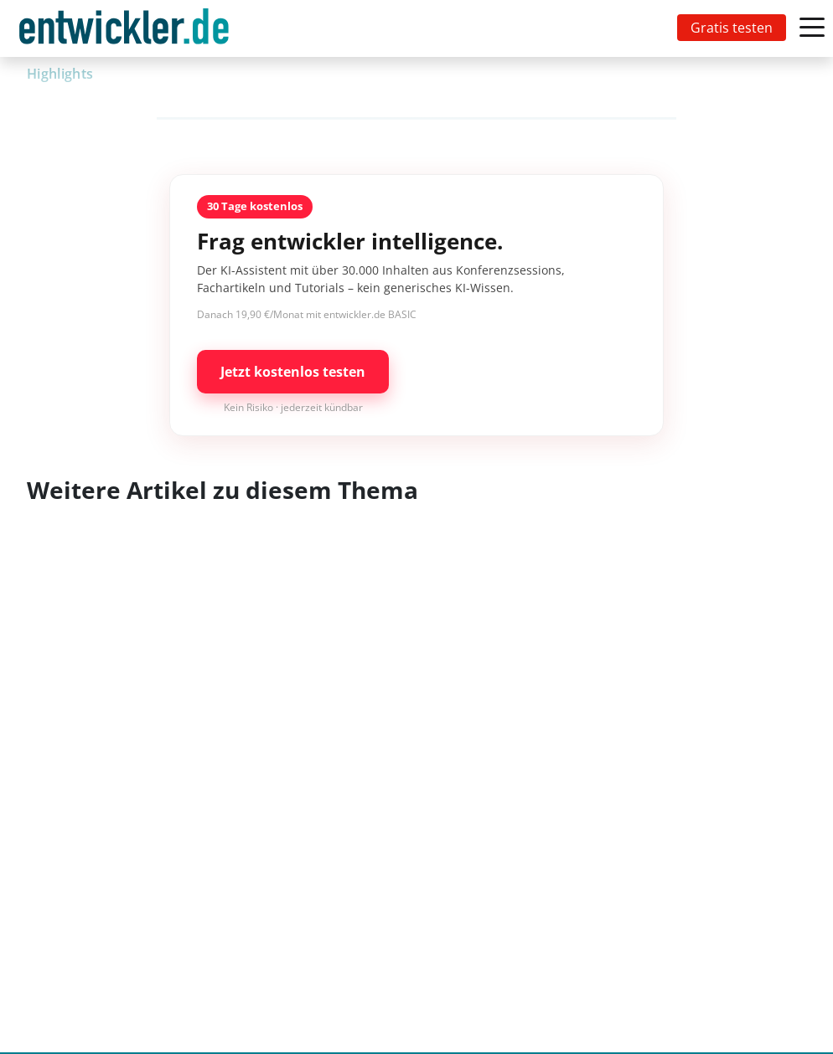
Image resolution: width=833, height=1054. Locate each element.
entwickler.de (124, 31)
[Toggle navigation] (127, 28)
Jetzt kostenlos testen (292, 371)
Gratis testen (732, 27)
